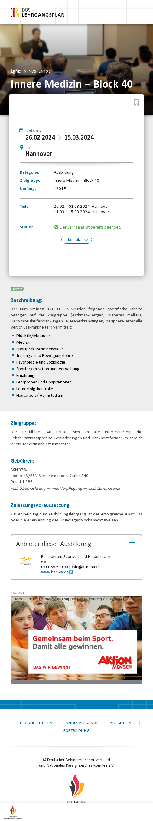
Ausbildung (122, 722)
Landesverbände (81, 722)
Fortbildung (76, 730)
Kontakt (74, 239)
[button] (23, 604)
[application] (76, 639)
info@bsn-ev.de (85, 566)
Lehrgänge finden (34, 722)
